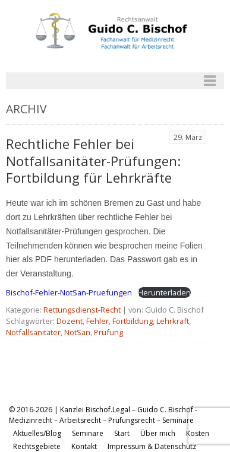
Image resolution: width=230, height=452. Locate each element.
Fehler (97, 321)
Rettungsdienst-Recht (82, 309)
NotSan (77, 332)
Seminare (87, 433)
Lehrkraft (172, 321)
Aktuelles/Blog (37, 433)
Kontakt (84, 446)
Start (122, 433)
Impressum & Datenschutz (152, 446)
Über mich (157, 433)
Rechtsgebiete (37, 446)
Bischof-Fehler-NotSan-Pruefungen (69, 292)
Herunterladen (164, 292)
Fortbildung (132, 321)
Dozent (69, 321)
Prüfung (108, 332)
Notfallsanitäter (33, 332)
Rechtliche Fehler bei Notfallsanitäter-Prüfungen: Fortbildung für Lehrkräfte (93, 161)
